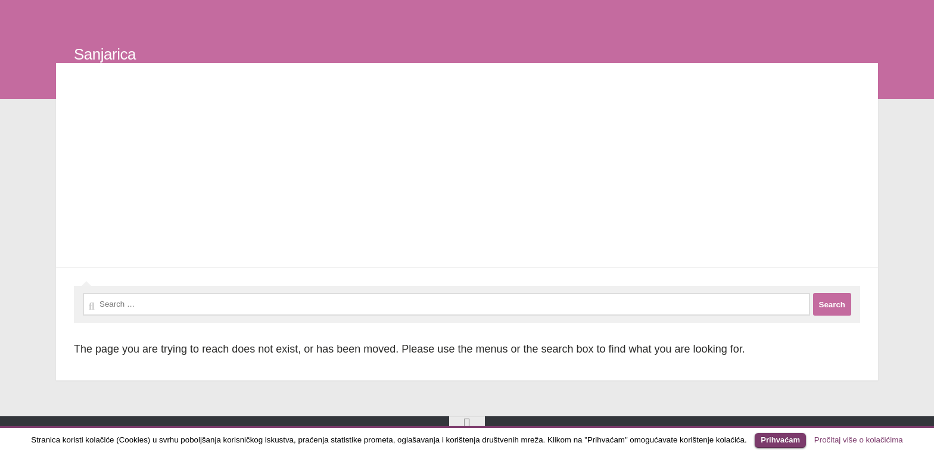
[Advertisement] (467, 168)
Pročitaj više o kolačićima (858, 439)
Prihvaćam (780, 439)
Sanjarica (105, 54)
